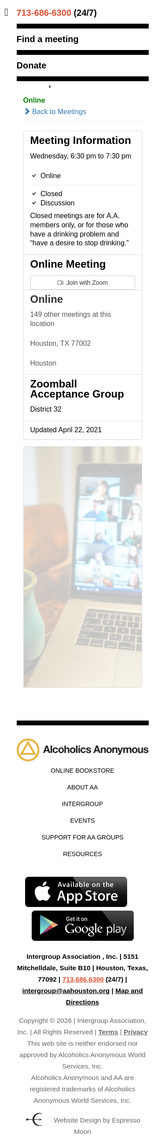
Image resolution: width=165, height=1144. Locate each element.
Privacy (136, 1032)
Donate (32, 65)
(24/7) (57, 13)
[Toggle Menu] (8, 12)
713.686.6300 (83, 979)
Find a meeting (48, 39)
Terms (108, 1032)
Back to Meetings (54, 111)
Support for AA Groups (82, 837)
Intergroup (82, 803)
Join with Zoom (82, 282)
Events (82, 820)
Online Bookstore (82, 770)
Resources (82, 853)
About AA (82, 787)
